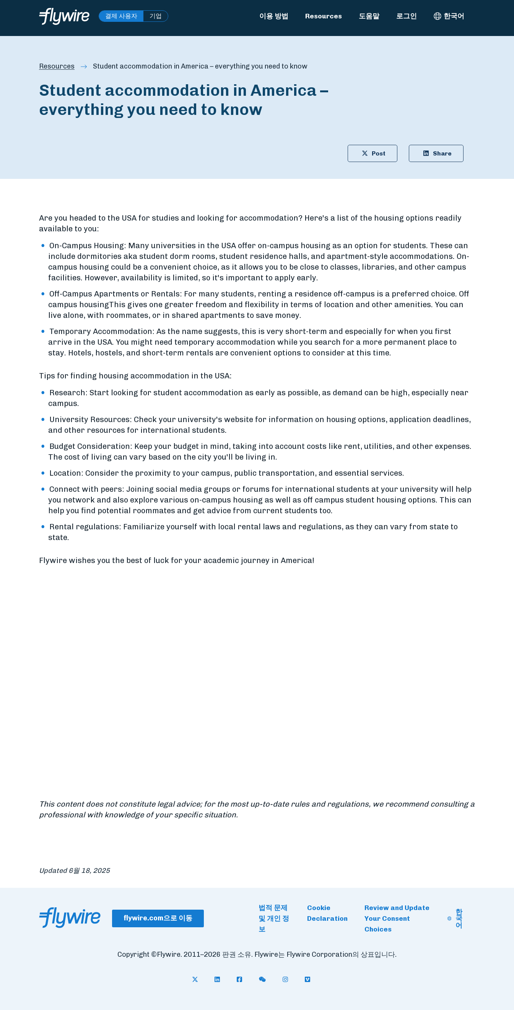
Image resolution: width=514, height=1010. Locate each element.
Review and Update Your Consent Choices (396, 918)
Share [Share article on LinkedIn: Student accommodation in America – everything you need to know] (436, 153)
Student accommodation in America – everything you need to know (200, 66)
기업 (156, 16)
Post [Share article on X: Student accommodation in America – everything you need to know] (372, 153)
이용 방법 (273, 16)
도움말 (369, 16)
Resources (323, 16)
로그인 (406, 16)
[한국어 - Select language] (449, 16)
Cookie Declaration (327, 913)
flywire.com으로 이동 (158, 918)
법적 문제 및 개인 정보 (274, 918)
